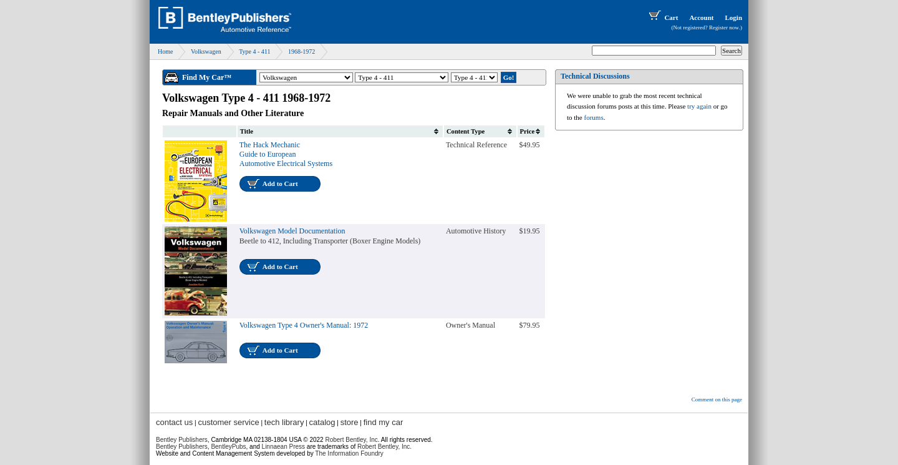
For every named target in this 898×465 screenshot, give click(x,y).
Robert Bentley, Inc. (384, 446)
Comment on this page (717, 399)
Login (733, 17)
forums (594, 117)
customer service (228, 422)
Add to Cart (280, 183)
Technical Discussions (595, 76)
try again (699, 106)
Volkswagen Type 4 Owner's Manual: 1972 (304, 325)
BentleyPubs (228, 446)
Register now (724, 27)
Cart (662, 17)
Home (165, 51)
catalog (322, 422)
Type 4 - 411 (254, 51)
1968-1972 (301, 51)
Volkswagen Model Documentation (292, 231)
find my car (383, 422)
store (349, 422)
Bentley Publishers (182, 439)
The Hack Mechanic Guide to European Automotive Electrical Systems (285, 154)
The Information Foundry (349, 453)
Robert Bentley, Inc (351, 439)
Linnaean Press (284, 446)
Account (701, 17)
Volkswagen (206, 51)
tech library (284, 422)
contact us (174, 422)
